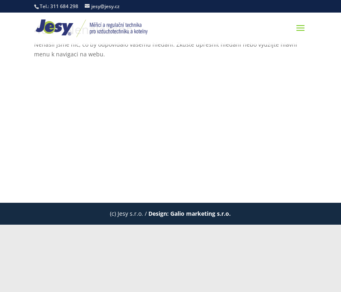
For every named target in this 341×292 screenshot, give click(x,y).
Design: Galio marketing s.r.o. (189, 213)
